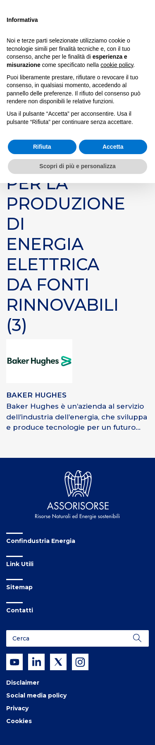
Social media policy (36, 695)
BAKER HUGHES (36, 395)
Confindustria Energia (40, 541)
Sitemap (19, 587)
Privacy (17, 708)
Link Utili (19, 564)
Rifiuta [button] (42, 146)
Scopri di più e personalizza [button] (77, 166)
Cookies (19, 721)
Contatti (19, 610)
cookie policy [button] (116, 65)
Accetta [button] (113, 146)
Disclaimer (22, 682)
